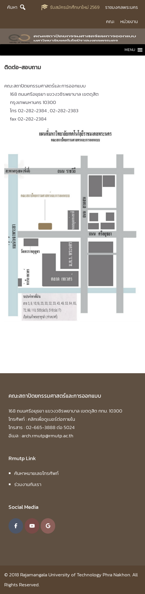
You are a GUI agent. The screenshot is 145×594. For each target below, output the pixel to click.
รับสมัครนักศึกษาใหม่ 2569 (75, 7)
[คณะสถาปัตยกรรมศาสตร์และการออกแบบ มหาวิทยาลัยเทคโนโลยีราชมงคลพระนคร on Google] (48, 526)
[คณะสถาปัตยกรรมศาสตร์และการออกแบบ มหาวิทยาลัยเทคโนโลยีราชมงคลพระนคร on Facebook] (16, 526)
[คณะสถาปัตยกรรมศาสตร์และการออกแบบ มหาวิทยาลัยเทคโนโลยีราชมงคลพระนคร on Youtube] (32, 526)
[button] (130, 50)
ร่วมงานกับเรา (27, 484)
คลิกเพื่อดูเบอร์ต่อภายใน (51, 419)
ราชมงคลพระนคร (121, 7)
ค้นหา (12, 7)
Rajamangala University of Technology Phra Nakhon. (75, 574)
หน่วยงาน (129, 21)
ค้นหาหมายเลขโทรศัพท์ (36, 473)
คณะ (110, 21)
